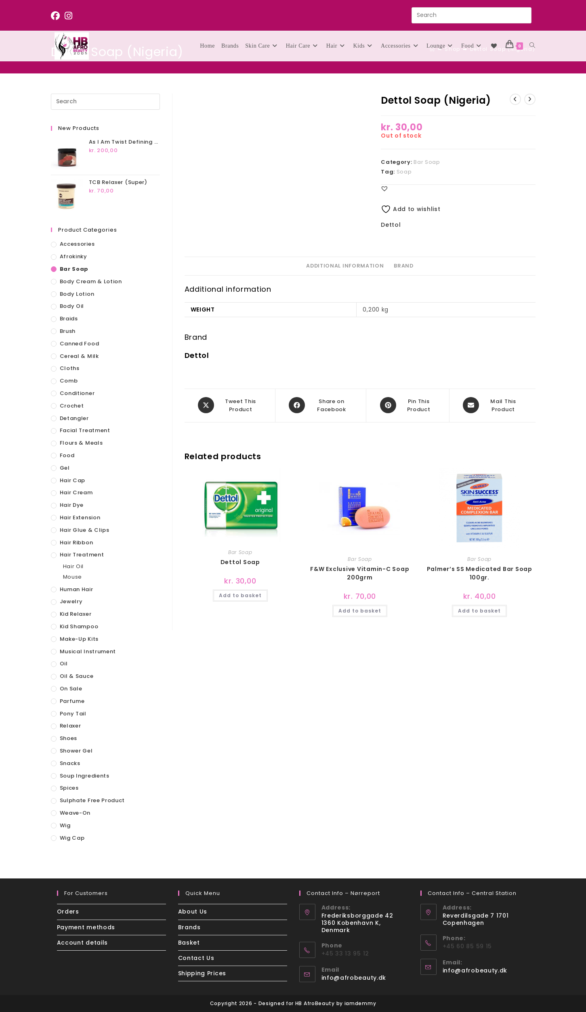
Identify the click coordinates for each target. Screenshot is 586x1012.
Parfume (72, 701)
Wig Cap (72, 838)
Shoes (69, 738)
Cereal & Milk (79, 356)
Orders (68, 911)
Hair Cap (73, 480)
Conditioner (77, 393)
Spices (69, 788)
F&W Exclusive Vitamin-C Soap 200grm (360, 572)
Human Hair (76, 589)
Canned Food (79, 343)
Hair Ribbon (76, 542)
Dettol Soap (240, 561)
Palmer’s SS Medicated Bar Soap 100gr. (479, 572)
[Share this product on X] (230, 405)
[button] (384, 188)
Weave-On (75, 813)
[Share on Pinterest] (407, 405)
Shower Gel (76, 751)
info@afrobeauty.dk (353, 978)
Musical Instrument (88, 651)
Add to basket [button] (240, 594)
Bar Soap (427, 162)
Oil (64, 663)
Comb (69, 381)
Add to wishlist (410, 209)
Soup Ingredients (84, 776)
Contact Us (196, 958)
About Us (193, 911)
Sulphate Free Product (92, 800)
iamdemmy (360, 1003)
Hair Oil (73, 566)
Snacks (70, 763)
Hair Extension (80, 517)
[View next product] (530, 99)
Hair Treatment (82, 554)
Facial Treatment (85, 430)
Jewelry (71, 601)
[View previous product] (515, 99)
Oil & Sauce (77, 676)
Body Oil (72, 306)
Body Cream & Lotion (91, 281)
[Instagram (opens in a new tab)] (68, 15)
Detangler (74, 418)
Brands (189, 927)
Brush (68, 331)
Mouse (72, 577)
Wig (65, 825)
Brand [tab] (404, 265)
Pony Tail (73, 713)
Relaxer (70, 726)
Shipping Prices (202, 973)
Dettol (391, 225)
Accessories (77, 244)
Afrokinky (73, 256)
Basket (189, 943)
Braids (69, 318)
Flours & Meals (81, 443)
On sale (71, 688)
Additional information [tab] (345, 265)
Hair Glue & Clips (84, 530)
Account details (82, 943)
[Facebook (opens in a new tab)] (57, 15)
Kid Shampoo (79, 626)
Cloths (70, 368)
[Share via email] (492, 405)
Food (67, 455)
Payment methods (86, 927)
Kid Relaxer (76, 614)
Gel (65, 468)
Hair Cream (76, 492)
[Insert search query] (471, 15)
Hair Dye (72, 505)
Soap (404, 172)
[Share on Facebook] (321, 405)
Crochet (72, 406)
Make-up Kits (79, 639)
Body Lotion (77, 294)
